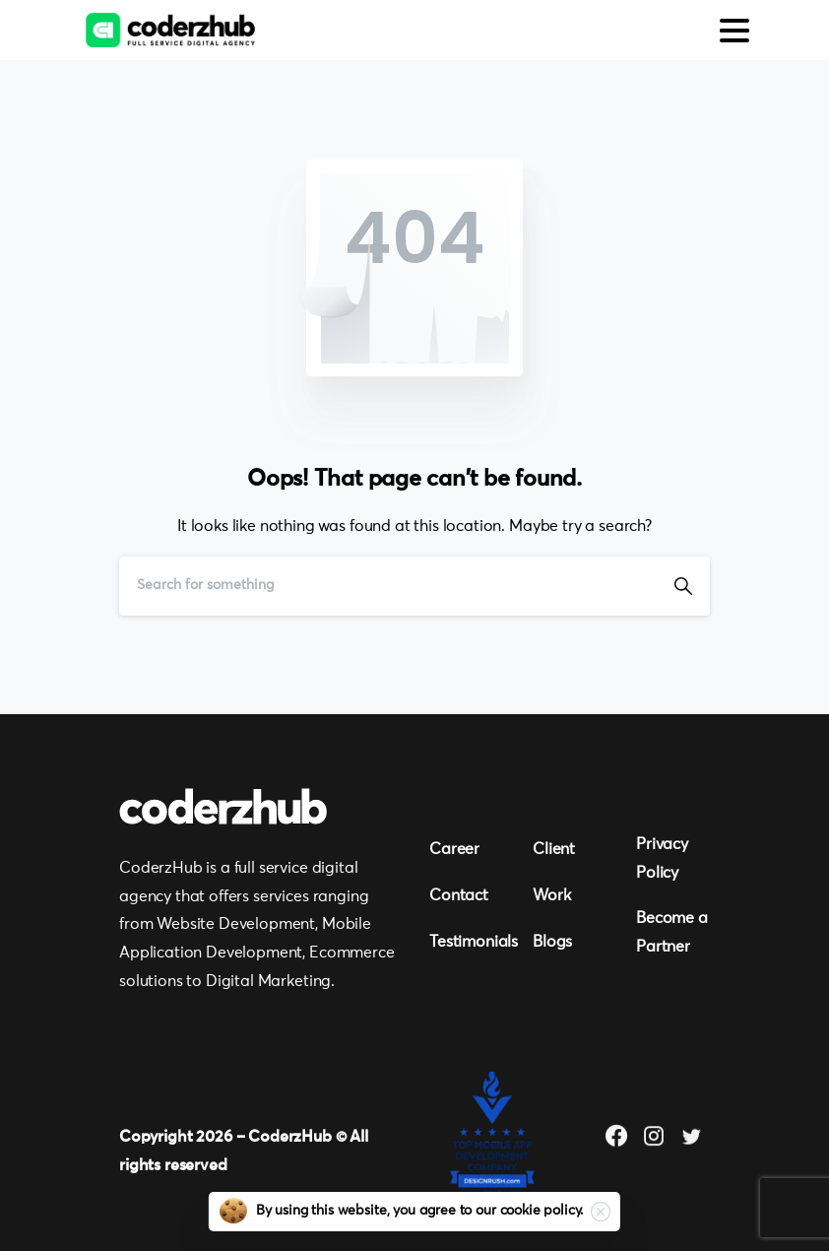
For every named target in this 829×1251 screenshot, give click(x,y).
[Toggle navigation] (734, 30)
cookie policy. (542, 1211)
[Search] (388, 586)
